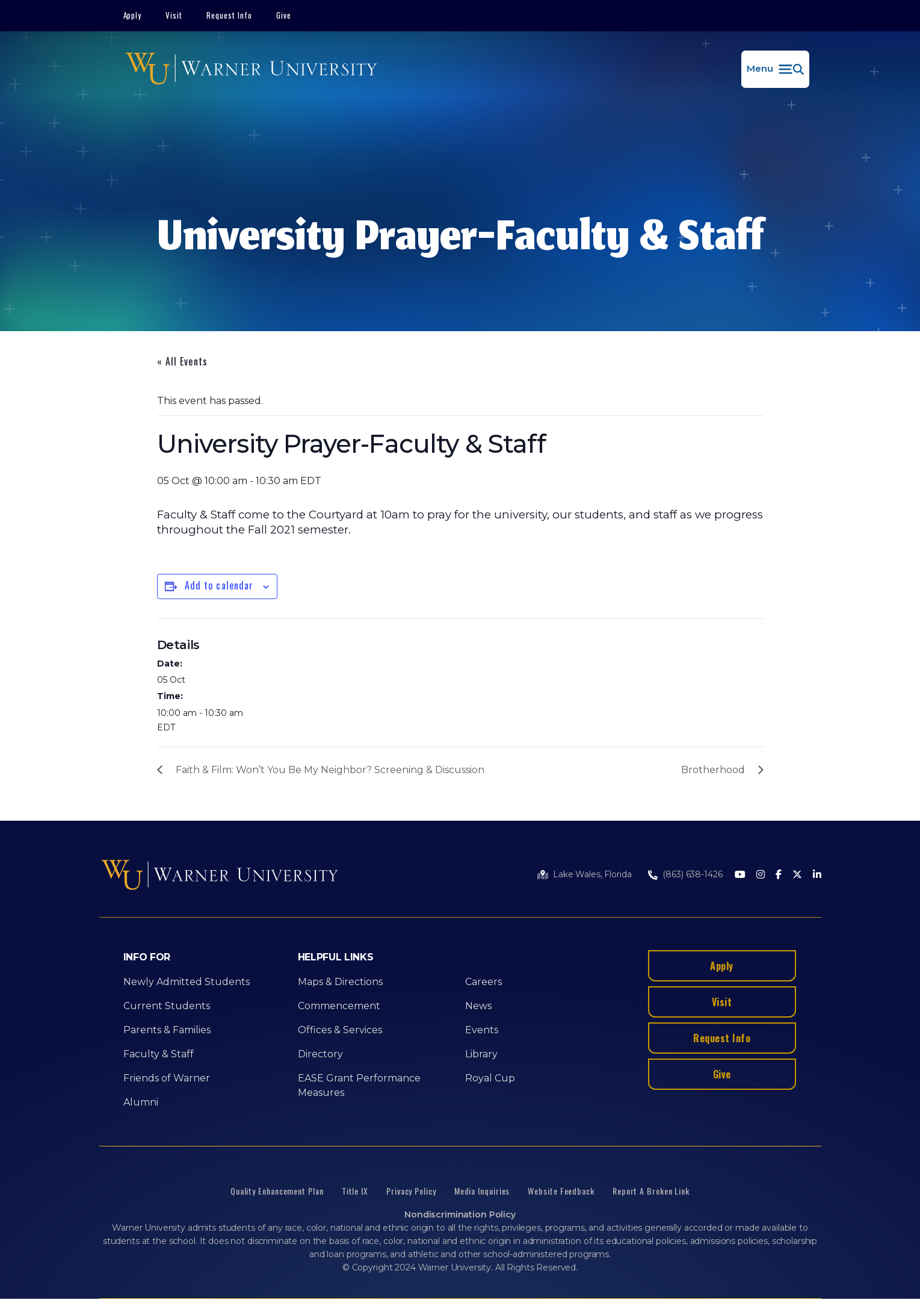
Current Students (166, 1006)
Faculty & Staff (158, 1054)
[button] (775, 69)
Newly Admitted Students (186, 981)
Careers (483, 981)
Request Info (229, 15)
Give (283, 15)
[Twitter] (797, 875)
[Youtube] (740, 875)
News (478, 1006)
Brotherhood (713, 770)
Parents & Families (167, 1030)
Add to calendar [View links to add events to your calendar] (219, 585)
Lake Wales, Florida (592, 874)
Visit (173, 15)
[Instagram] (760, 875)
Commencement (339, 1006)
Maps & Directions (340, 981)
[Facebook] (779, 875)
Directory (320, 1054)
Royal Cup (490, 1078)
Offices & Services (340, 1030)
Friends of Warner (166, 1078)
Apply (132, 15)
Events (481, 1030)
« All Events (182, 361)
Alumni (140, 1102)
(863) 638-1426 (692, 874)
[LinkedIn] (817, 875)
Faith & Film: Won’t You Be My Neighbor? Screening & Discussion (330, 770)
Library (481, 1054)
